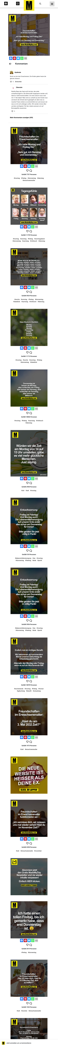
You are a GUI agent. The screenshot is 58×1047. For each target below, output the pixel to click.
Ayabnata (18, 72)
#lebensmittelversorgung (23, 558)
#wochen (24, 1011)
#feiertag (28, 560)
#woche (17, 299)
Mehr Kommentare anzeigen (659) (21, 117)
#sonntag (23, 239)
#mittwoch (33, 241)
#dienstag (40, 178)
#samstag (25, 241)
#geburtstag (21, 691)
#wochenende (18, 689)
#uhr (22, 490)
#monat (41, 689)
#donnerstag (32, 178)
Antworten (18, 82)
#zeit (27, 490)
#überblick (16, 302)
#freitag (23, 178)
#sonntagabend (39, 239)
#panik (39, 560)
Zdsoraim (19, 87)
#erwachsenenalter (29, 180)
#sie (34, 558)
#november (38, 851)
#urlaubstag (37, 691)
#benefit (28, 691)
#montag (17, 178)
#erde (34, 560)
